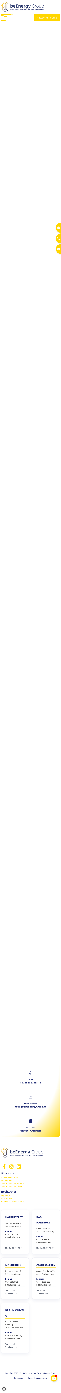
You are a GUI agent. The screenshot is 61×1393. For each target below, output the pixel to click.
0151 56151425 (11, 1281)
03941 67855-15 (12, 1234)
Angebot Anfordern (31, 1130)
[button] (4, 1389)
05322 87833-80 (43, 1239)
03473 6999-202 (43, 1281)
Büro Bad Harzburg (13, 1335)
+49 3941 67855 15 (30, 1082)
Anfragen (30, 1127)
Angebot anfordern (47, 17)
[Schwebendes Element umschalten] (54, 1378)
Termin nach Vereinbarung (11, 1292)
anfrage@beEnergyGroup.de (30, 1106)
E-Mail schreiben (12, 1237)
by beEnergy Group (47, 1373)
